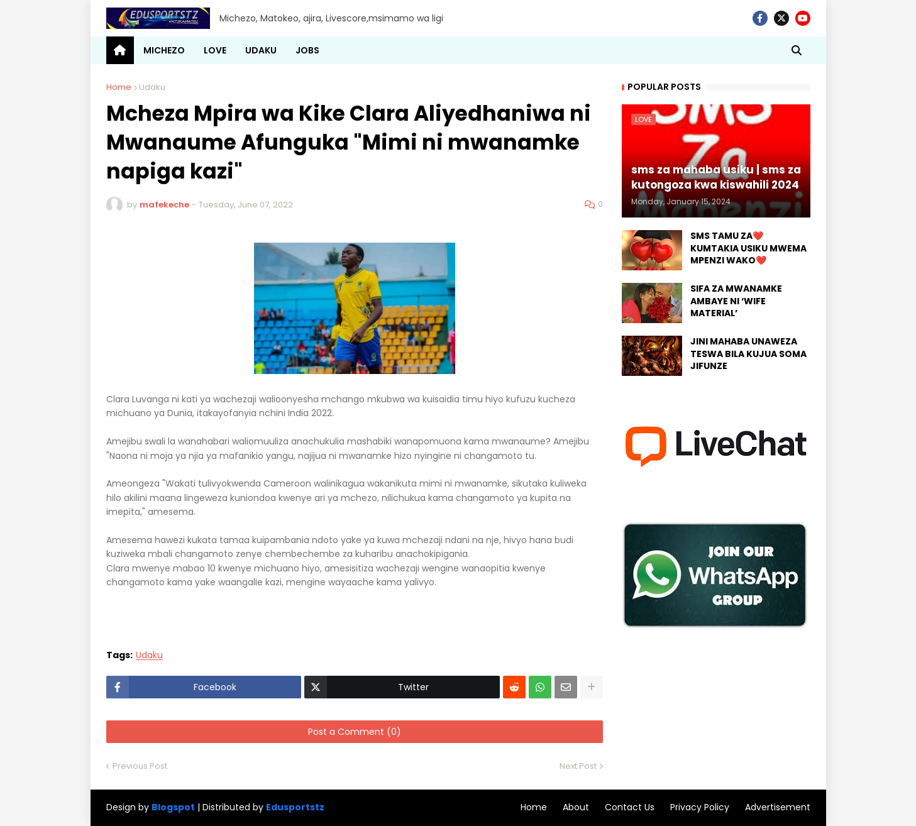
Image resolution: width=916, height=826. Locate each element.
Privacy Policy (699, 807)
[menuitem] (120, 50)
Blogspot (173, 807)
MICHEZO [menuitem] (164, 50)
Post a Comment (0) (354, 731)
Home (118, 87)
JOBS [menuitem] (307, 50)
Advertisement (777, 807)
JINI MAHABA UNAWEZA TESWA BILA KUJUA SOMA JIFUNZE (748, 354)
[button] (796, 50)
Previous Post (140, 766)
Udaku (152, 87)
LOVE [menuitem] (215, 50)
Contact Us (629, 807)
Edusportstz (295, 807)
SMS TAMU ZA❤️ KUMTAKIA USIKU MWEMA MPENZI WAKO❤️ (748, 248)
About (576, 807)
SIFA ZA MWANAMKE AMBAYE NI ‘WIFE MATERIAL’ (736, 301)
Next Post (578, 766)
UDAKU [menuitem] (261, 50)
